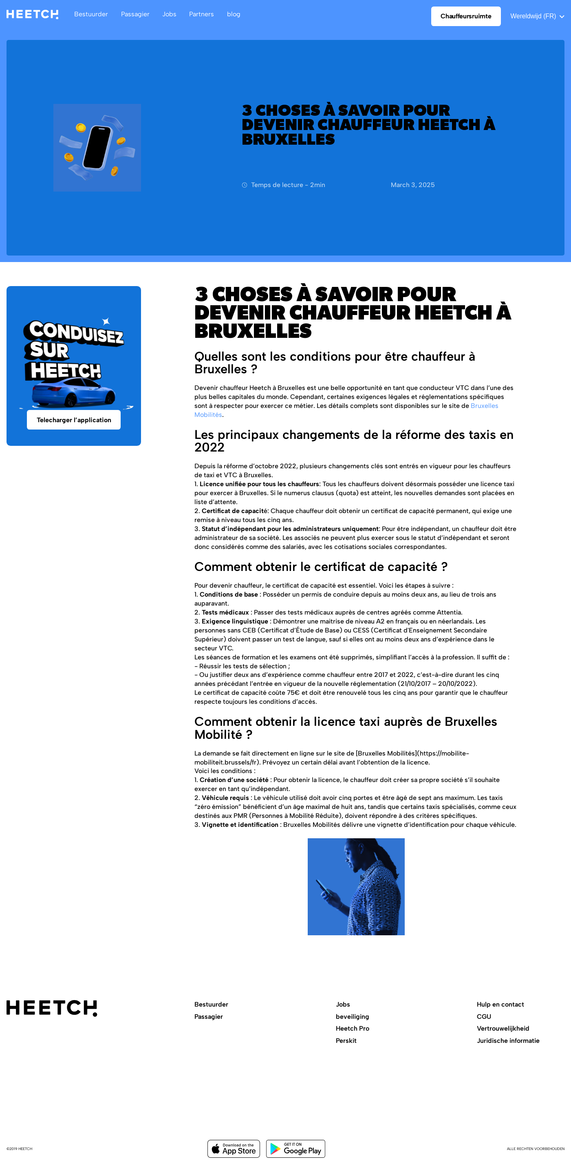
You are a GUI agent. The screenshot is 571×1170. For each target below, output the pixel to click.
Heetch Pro (352, 1028)
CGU (484, 1016)
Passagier (208, 1016)
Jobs (343, 1004)
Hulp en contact (500, 1004)
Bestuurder (211, 1004)
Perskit (346, 1040)
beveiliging (352, 1016)
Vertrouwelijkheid (503, 1028)
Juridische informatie (508, 1040)
